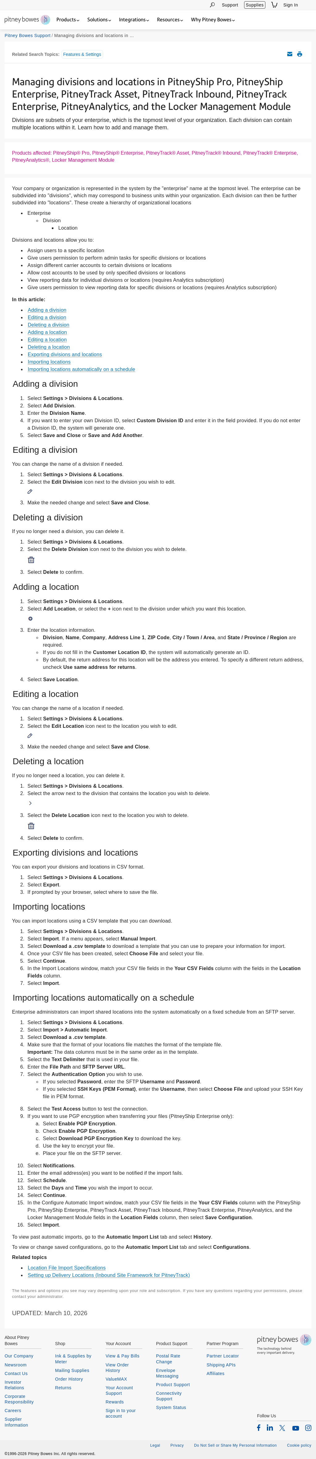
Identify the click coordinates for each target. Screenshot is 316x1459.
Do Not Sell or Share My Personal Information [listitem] (235, 1445)
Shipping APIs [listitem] (220, 1364)
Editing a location (47, 339)
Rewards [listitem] (115, 1401)
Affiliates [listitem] (215, 1373)
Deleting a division (48, 324)
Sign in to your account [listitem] (121, 1413)
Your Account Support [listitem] (119, 1390)
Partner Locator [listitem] (222, 1355)
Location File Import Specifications (67, 1267)
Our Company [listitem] (19, 1355)
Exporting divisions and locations (65, 354)
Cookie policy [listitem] (299, 1445)
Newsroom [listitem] (16, 1364)
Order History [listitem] (69, 1379)
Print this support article (300, 54)
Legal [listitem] (155, 1445)
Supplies (255, 4)
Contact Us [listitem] (16, 1373)
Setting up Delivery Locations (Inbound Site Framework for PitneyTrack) (109, 1275)
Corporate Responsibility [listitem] (19, 1399)
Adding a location (47, 332)
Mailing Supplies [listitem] (72, 1370)
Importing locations (49, 362)
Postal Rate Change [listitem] (168, 1358)
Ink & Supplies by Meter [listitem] (73, 1358)
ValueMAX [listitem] (116, 1379)
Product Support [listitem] (173, 1384)
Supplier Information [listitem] (16, 1422)
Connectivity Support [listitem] (169, 1396)
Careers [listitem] (13, 1410)
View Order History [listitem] (117, 1367)
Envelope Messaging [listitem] (167, 1373)
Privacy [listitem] (177, 1445)
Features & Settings (82, 54)
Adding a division (47, 310)
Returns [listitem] (63, 1387)
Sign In (290, 4)
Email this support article (290, 54)
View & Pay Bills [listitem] (122, 1355)
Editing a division (47, 317)
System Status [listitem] (171, 1407)
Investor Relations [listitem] (14, 1385)
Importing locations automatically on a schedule (81, 369)
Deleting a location (49, 347)
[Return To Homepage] (27, 20)
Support (230, 4)
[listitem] (258, 1427)
